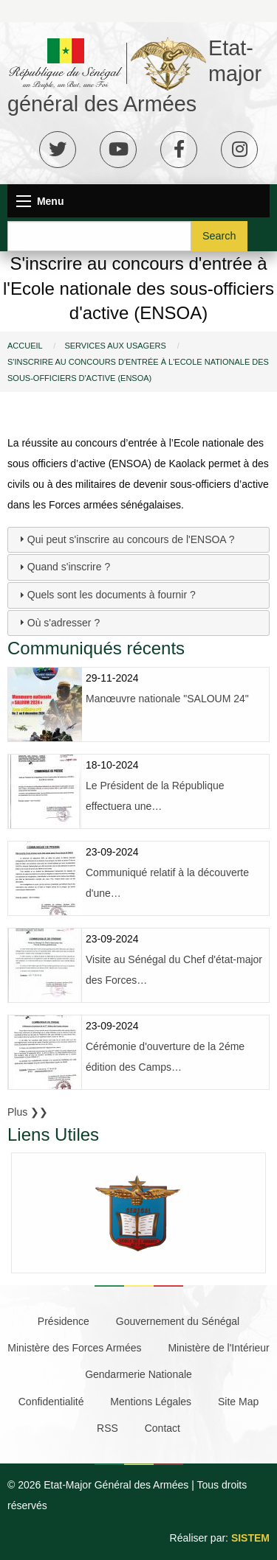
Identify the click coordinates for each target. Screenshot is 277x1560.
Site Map (238, 1401)
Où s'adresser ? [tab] (58, 622)
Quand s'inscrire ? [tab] (63, 567)
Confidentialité (51, 1401)
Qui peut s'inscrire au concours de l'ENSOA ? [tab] (125, 539)
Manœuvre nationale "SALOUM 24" (167, 698)
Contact (162, 1428)
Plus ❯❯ (27, 1112)
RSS (107, 1428)
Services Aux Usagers (114, 345)
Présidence (63, 1321)
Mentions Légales (150, 1401)
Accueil (24, 345)
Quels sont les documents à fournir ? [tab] (106, 595)
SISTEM (250, 1538)
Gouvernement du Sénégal (177, 1321)
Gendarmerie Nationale (138, 1374)
